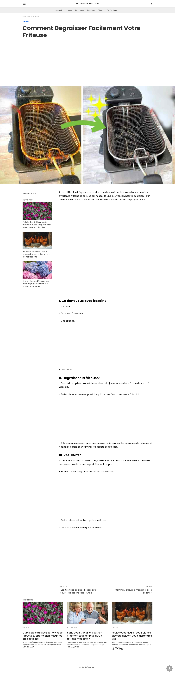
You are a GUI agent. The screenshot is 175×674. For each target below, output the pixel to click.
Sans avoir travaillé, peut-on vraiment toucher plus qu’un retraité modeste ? (84, 635)
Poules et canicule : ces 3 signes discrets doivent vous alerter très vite (36, 254)
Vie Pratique (112, 10)
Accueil (59, 10)
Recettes (91, 10)
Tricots (101, 10)
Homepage (26, 16)
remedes (68, 10)
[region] (87, 59)
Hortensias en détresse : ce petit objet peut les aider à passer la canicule (36, 284)
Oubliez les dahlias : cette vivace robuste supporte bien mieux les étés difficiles (37, 225)
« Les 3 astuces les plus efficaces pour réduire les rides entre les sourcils (78, 591)
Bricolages (79, 10)
